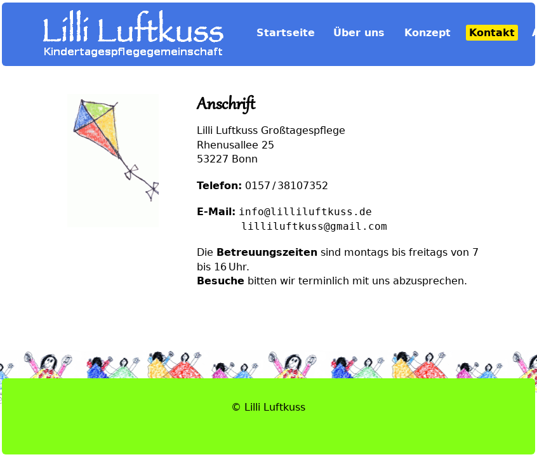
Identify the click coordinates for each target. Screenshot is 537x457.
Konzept (427, 33)
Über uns (359, 33)
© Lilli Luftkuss (268, 407)
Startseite (285, 33)
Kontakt (492, 33)
